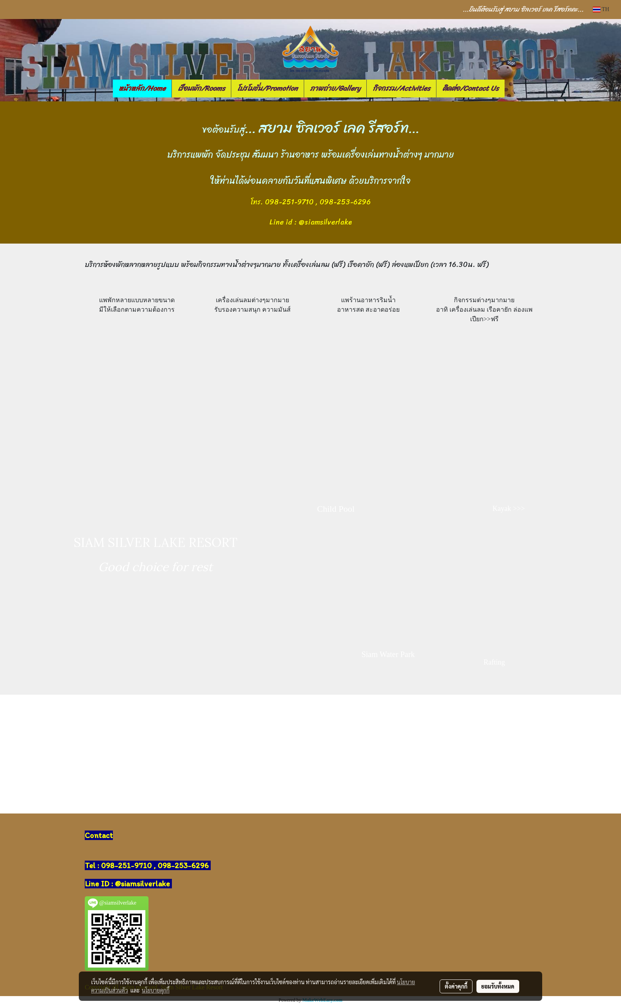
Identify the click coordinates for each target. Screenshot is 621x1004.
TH (601, 9)
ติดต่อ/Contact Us (470, 88)
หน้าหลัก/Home (142, 88)
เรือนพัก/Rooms (201, 88)
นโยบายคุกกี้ (156, 990)
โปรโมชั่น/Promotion (267, 88)
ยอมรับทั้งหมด (497, 986)
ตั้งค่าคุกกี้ (456, 986)
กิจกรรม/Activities (401, 88)
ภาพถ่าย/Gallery (335, 88)
